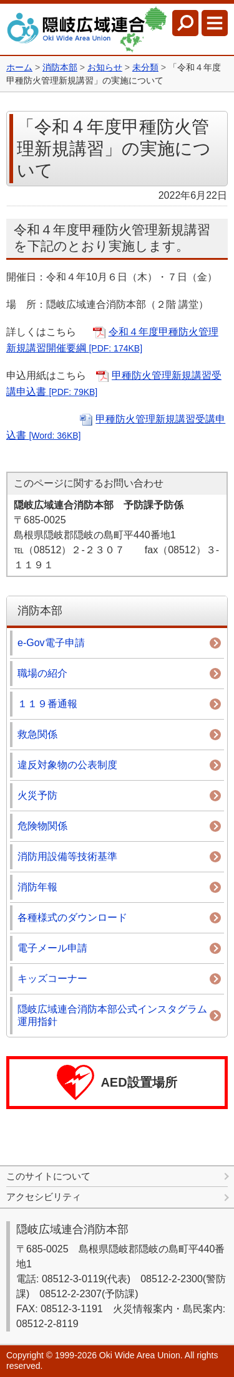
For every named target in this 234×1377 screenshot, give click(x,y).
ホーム (19, 67)
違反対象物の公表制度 (67, 765)
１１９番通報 (47, 703)
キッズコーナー (52, 978)
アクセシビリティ (43, 1196)
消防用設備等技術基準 (67, 856)
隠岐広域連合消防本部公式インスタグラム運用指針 (112, 1015)
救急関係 (37, 734)
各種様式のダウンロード (72, 917)
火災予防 (37, 795)
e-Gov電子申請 (51, 642)
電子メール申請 (52, 948)
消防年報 (37, 887)
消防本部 (59, 67)
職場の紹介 (42, 673)
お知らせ (104, 67)
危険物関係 (42, 826)
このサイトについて (48, 1176)
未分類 (145, 67)
